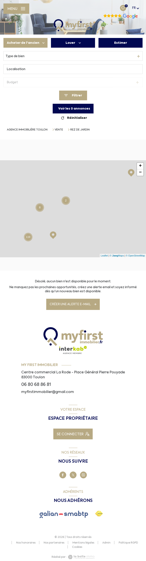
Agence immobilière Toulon (27, 130)
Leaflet (104, 255)
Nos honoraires (25, 543)
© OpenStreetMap (135, 255)
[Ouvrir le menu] (16, 8)
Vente (59, 129)
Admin (106, 543)
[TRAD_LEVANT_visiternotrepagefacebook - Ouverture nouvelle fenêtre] (62, 474)
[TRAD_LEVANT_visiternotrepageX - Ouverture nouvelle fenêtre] (73, 474)
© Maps (117, 255)
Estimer (120, 43)
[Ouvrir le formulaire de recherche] (73, 95)
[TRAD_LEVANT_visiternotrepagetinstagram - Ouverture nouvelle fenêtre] (83, 474)
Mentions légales (83, 543)
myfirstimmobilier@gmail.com (47, 391)
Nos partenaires (54, 543)
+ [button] (140, 166)
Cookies (77, 547)
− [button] (140, 172)
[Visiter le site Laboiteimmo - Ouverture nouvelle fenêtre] (80, 557)
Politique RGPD (128, 543)
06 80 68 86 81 (36, 384)
